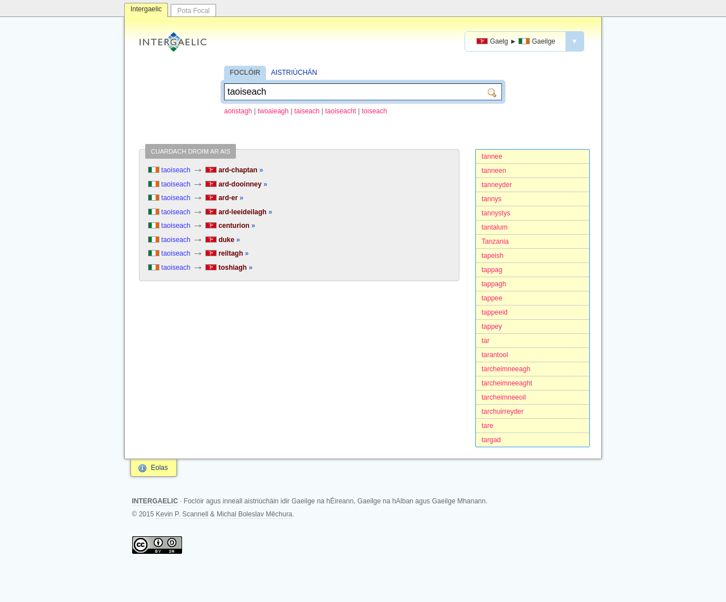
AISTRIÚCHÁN (294, 73)
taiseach (307, 111)
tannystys (496, 213)
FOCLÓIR (245, 73)
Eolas (159, 468)
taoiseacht (340, 111)
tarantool (495, 355)
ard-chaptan (234, 170)
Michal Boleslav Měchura (254, 514)
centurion (230, 226)
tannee (492, 156)
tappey (492, 326)
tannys (491, 199)
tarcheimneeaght (507, 383)
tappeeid (495, 312)
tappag (492, 270)
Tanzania (495, 241)
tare (487, 426)
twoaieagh (273, 111)
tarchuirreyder (503, 412)
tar (485, 341)
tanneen (494, 171)
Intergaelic (146, 9)
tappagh (494, 284)
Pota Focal (193, 11)
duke (222, 240)
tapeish (493, 256)
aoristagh (238, 111)
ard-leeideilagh (238, 212)
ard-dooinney (236, 184)
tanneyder (497, 185)
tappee (492, 298)
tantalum (495, 227)
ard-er (224, 198)
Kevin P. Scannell (182, 514)
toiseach (374, 111)
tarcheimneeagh (506, 369)
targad (491, 440)
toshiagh (228, 268)
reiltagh (227, 253)
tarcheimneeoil (504, 397)
